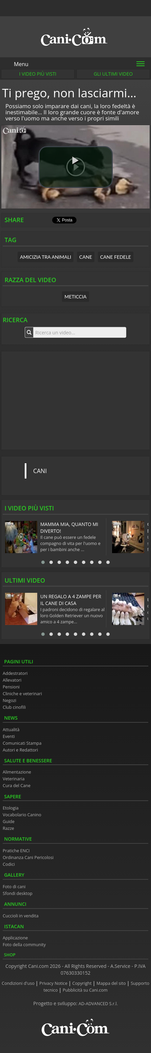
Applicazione (15, 938)
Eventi (9, 736)
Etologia (11, 808)
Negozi (9, 700)
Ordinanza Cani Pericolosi (28, 857)
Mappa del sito (111, 983)
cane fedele (115, 257)
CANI (40, 471)
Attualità (11, 730)
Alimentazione (17, 772)
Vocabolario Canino (22, 815)
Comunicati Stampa (22, 743)
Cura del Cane (16, 785)
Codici (9, 864)
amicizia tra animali (45, 257)
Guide (9, 821)
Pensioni (11, 687)
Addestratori (15, 673)
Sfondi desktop (18, 893)
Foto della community (24, 945)
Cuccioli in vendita (21, 916)
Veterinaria (14, 779)
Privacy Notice (53, 983)
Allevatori (12, 680)
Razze (8, 828)
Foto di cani (14, 887)
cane (85, 257)
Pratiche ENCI (16, 851)
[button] (76, 167)
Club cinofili (14, 707)
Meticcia (75, 296)
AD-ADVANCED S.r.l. (98, 1004)
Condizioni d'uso (19, 983)
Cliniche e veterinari (22, 694)
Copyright (82, 983)
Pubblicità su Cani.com (85, 990)
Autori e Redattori (20, 750)
